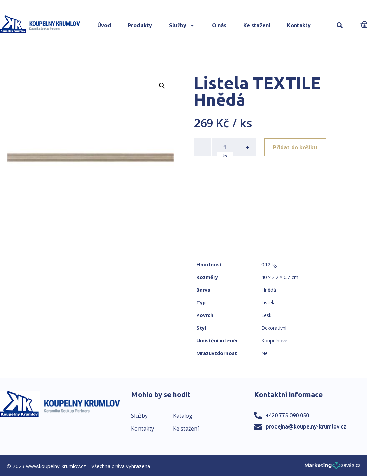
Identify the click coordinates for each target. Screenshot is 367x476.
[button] (339, 25)
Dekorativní (273, 328)
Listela (268, 302)
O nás (219, 25)
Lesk (266, 315)
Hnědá (268, 290)
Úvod (104, 25)
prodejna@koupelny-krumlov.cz (306, 426)
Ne (264, 353)
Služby (182, 25)
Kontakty (299, 25)
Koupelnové (274, 340)
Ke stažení (256, 25)
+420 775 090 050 (287, 415)
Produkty (140, 25)
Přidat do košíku (295, 147)
